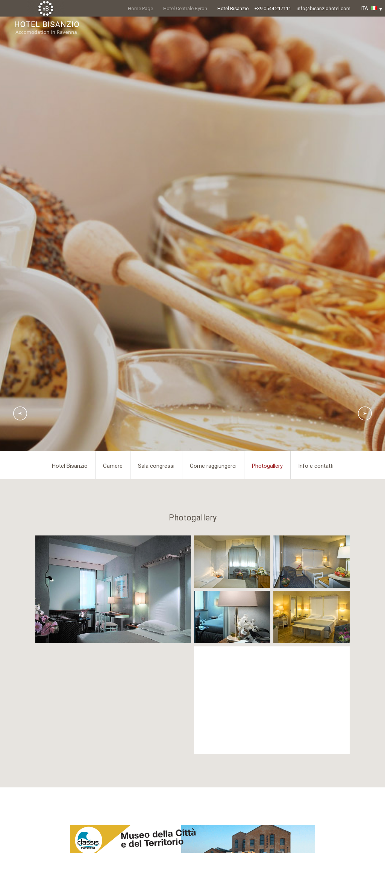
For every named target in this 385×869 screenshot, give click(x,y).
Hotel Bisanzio (233, 8)
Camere (113, 466)
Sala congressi (156, 466)
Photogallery (267, 466)
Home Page (140, 8)
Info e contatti (315, 466)
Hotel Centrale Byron (185, 8)
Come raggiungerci (213, 466)
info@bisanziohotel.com (323, 8)
